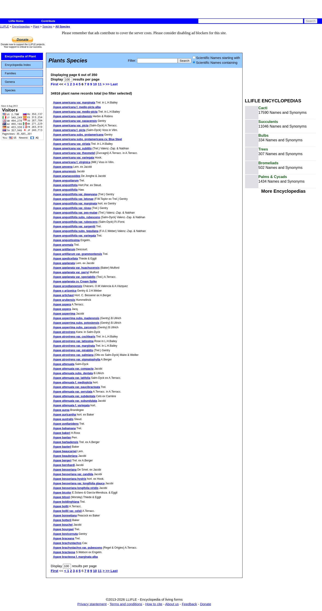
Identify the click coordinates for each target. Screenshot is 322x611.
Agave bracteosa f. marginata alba (75, 556)
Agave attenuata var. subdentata (74, 396)
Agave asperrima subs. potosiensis (76, 322)
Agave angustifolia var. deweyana (75, 194)
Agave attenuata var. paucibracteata (76, 387)
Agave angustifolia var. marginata (75, 203)
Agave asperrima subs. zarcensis (74, 327)
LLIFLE (4, 26)
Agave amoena (63, 166)
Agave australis (63, 419)
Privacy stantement (92, 604)
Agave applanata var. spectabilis (74, 277)
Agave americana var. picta (70, 125)
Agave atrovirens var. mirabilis (73, 350)
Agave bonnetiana (65, 515)
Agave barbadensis (65, 442)
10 (95, 84)
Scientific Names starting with (216, 58)
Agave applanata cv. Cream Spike (75, 281)
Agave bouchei (63, 524)
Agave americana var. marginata (74, 102)
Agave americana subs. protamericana (78, 134)
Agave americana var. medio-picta (75, 111)
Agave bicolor (62, 492)
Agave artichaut (63, 295)
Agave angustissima (66, 240)
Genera (10, 82)
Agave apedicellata (65, 258)
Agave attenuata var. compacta (73, 368)
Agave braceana (63, 538)
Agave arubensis (64, 299)
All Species (62, 26)
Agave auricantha (64, 414)
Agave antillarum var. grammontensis (77, 254)
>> (108, 84)
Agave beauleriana (65, 456)
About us (172, 604)
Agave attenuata (63, 364)
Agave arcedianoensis (67, 286)
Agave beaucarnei (65, 451)
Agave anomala (63, 244)
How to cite (153, 604)
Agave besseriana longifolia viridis (75, 488)
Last (114, 84)
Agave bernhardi (64, 465)
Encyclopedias (21, 26)
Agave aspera (62, 304)
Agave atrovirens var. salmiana (73, 355)
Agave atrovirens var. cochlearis (74, 336)
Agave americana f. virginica (71, 162)
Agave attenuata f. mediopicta (72, 382)
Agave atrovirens (64, 332)
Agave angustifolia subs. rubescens (76, 217)
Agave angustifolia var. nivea (72, 208)
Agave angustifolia (65, 185)
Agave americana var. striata (71, 143)
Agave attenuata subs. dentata (73, 373)
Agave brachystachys (67, 543)
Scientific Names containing (214, 62)
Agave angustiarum (66, 180)
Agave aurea (61, 410)
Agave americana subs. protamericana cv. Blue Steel (87, 139)
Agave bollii (60, 506)
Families (10, 73)
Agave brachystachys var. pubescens (77, 547)
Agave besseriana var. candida (73, 474)
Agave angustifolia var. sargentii (74, 226)
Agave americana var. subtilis (72, 148)
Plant (36, 26)
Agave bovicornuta (65, 534)
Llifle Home (16, 21)
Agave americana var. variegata (73, 157)
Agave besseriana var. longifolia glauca (79, 483)
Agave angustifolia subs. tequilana (75, 231)
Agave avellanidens (66, 423)
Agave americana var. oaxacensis (75, 121)
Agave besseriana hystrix (69, 478)
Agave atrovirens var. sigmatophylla (76, 359)
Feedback (189, 604)
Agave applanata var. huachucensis (76, 267)
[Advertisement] (283, 61)
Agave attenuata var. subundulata (75, 400)
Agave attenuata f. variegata (71, 405)
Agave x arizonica (64, 290)
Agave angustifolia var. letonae (73, 199)
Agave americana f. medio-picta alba (77, 107)
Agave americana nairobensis (72, 116)
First (54, 84)
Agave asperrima (64, 313)
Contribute (48, 21)
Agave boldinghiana (66, 501)
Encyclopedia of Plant (20, 56)
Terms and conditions (126, 604)
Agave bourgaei (63, 529)
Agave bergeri (62, 460)
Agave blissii (61, 497)
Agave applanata (64, 263)
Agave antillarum (64, 249)
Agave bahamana (64, 428)
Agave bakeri (61, 433)
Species (47, 26)
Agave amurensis (64, 171)
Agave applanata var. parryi (71, 272)
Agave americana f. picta (69, 130)
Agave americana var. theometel (74, 153)
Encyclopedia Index (18, 65)
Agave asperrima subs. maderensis (76, 318)
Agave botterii (62, 520)
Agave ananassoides (66, 176)
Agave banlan (62, 437)
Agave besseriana (64, 469)
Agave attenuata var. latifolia (71, 377)
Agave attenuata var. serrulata (72, 391)
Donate (205, 604)
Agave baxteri (62, 446)
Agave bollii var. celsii (67, 511)
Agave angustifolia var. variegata (74, 235)
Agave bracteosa (64, 552)
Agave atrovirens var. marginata (74, 345)
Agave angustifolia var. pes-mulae (75, 212)
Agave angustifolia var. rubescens (75, 221)
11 (100, 84)
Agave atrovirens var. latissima (73, 341)
